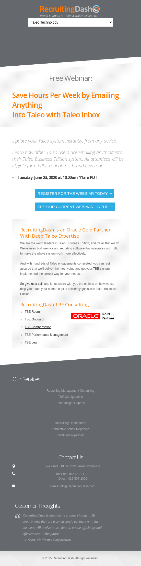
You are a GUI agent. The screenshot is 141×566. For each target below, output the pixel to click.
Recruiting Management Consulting (70, 390)
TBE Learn (32, 342)
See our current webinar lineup (73, 207)
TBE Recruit (33, 312)
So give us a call (31, 284)
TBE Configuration (70, 397)
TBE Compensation (38, 327)
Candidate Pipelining (70, 435)
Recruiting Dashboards (70, 423)
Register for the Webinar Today (73, 193)
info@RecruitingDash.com (78, 486)
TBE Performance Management (46, 335)
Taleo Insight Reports (70, 403)
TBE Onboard (34, 319)
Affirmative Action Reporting (70, 429)
